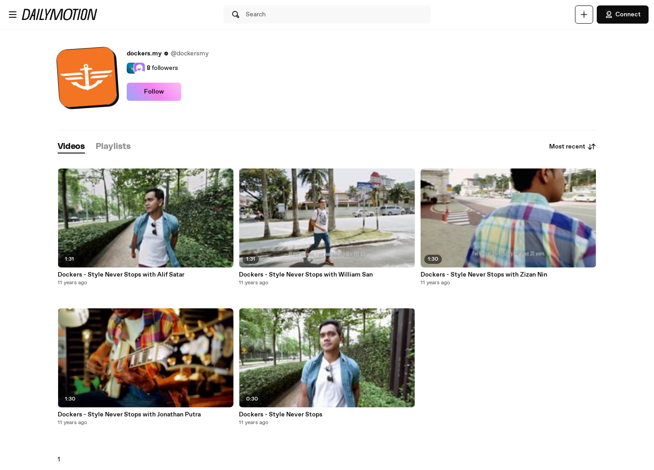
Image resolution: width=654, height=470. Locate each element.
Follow (154, 92)
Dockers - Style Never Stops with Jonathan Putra (129, 414)
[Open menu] (12, 14)
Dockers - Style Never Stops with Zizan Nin (484, 274)
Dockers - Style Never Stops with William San (306, 274)
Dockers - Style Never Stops (280, 414)
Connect (622, 14)
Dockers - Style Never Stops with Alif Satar (121, 274)
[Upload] (584, 14)
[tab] (71, 147)
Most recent (572, 146)
